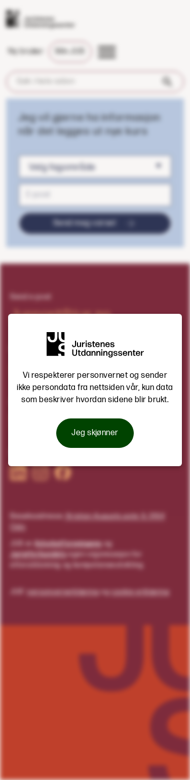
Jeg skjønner (95, 433)
